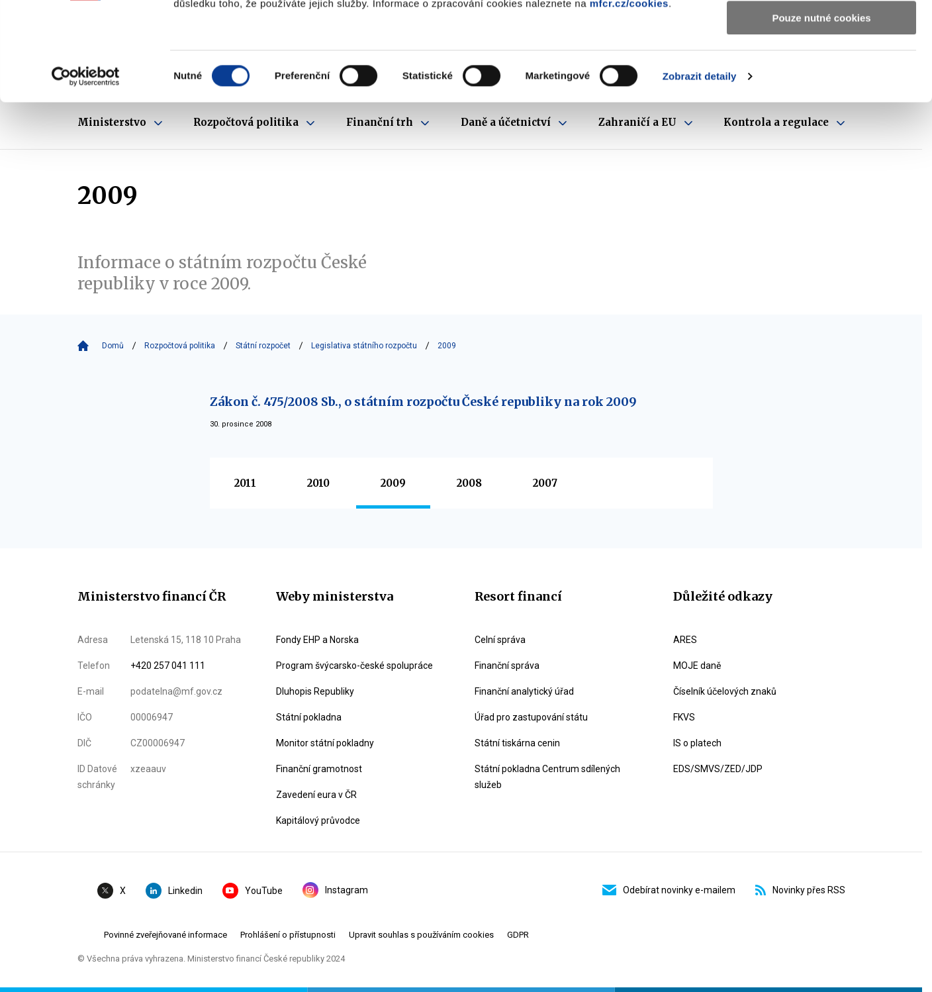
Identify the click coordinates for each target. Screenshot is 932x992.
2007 (545, 483)
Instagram (335, 890)
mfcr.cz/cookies (629, 95)
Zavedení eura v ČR (316, 794)
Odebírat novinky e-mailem (668, 890)
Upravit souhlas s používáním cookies (421, 935)
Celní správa (500, 639)
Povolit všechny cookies (821, 32)
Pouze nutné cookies (821, 110)
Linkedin (174, 891)
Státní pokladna (309, 717)
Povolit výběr (821, 71)
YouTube (252, 891)
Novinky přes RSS (800, 890)
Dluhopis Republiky (315, 691)
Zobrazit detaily (700, 168)
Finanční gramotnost (319, 769)
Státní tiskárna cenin (517, 743)
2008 (469, 483)
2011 (245, 483)
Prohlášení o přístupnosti (288, 935)
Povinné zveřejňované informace (165, 935)
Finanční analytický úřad (524, 691)
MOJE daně (697, 665)
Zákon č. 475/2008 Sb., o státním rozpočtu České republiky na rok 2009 (423, 401)
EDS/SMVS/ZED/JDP (718, 769)
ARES (685, 639)
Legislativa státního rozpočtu (364, 345)
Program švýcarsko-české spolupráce (354, 665)
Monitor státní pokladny (325, 743)
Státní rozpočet (263, 345)
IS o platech (697, 743)
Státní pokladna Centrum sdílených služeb (547, 777)
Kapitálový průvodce (318, 820)
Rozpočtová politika (179, 345)
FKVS (684, 717)
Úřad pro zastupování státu (531, 717)
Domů (113, 345)
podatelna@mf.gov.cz (176, 691)
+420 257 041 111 (167, 665)
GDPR (518, 935)
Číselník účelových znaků (724, 691)
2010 (318, 483)
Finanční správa (507, 665)
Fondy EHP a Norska (317, 639)
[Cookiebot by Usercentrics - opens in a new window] (86, 169)
